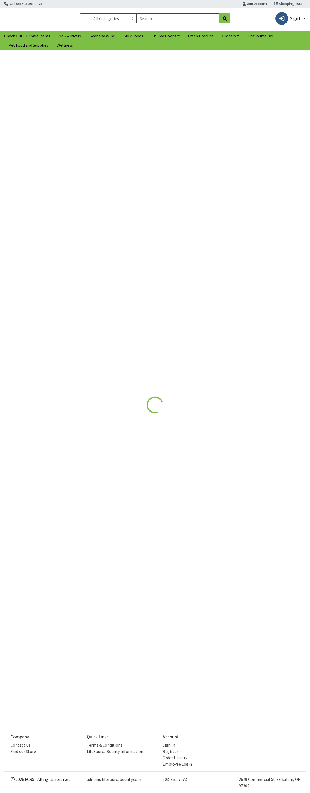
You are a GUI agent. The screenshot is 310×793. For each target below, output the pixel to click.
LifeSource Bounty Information (115, 751)
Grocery (229, 38)
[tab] (143, 110)
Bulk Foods (133, 38)
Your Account (255, 3)
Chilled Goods (164, 38)
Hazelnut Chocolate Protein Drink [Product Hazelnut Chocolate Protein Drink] (40, 272)
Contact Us (21, 745)
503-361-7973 (175, 779)
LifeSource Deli (261, 38)
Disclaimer (168, 110)
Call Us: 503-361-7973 (23, 3)
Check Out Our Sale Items (27, 38)
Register (170, 751)
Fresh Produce (201, 38)
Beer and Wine (102, 38)
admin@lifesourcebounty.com (114, 779)
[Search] (178, 20)
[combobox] (178, 20)
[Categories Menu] (108, 20)
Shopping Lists (288, 3)
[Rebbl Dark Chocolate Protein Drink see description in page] (117, 228)
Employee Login (177, 764)
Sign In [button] (289, 19)
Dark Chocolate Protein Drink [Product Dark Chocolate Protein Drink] (117, 272)
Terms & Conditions (104, 745)
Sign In (169, 745)
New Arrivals (70, 38)
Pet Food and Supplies (28, 47)
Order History (175, 757)
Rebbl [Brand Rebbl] (187, 147)
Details (144, 110)
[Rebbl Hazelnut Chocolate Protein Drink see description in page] (41, 228)
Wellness (65, 47)
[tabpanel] (219, 143)
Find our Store (23, 751)
